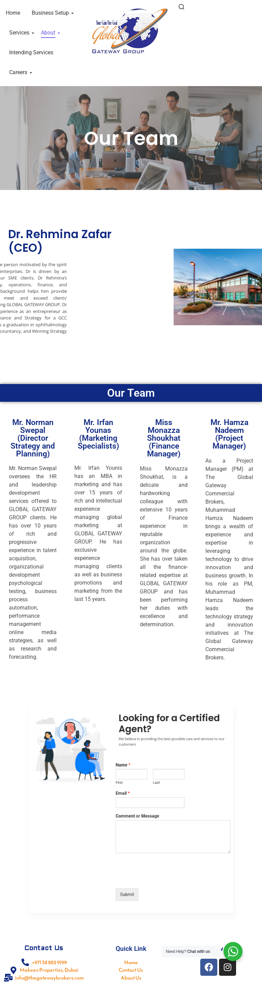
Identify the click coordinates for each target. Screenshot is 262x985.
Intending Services (31, 52)
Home (13, 13)
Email (125, 798)
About (49, 32)
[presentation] (148, 855)
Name (126, 779)
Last (147, 791)
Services (20, 32)
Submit (128, 865)
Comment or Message (135, 813)
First (123, 791)
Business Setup (51, 13)
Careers (19, 72)
